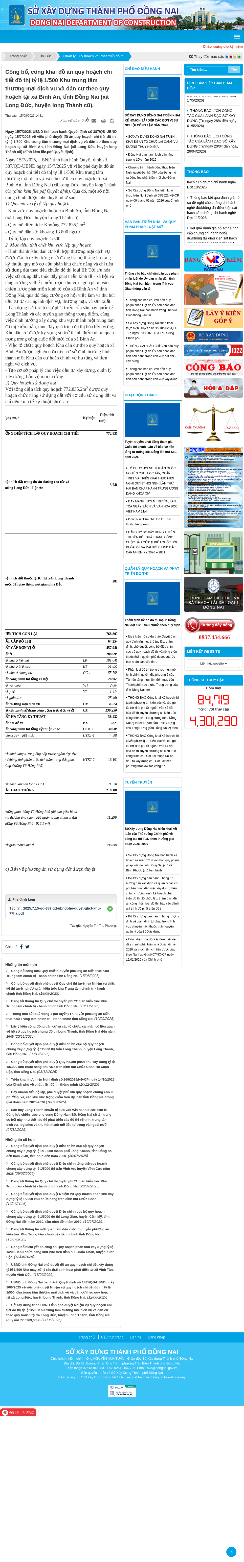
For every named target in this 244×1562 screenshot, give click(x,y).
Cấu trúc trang (112, 1483)
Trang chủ (87, 1483)
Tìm (234, 69)
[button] (110, 1055)
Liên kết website (213, 663)
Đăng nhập (156, 1483)
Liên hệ (135, 1483)
